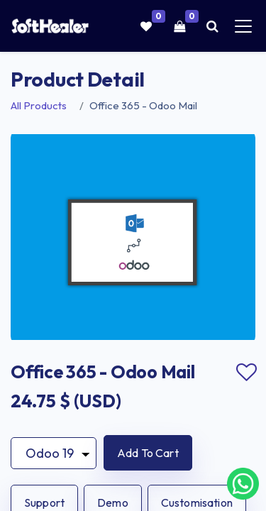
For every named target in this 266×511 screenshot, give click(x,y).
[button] (148, 453)
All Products (39, 105)
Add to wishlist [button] (246, 372)
